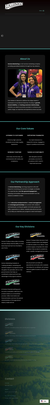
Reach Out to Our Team (11, 392)
